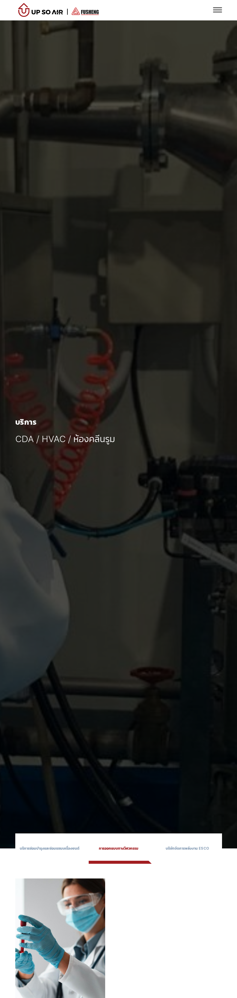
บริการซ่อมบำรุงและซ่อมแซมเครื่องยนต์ (49, 848)
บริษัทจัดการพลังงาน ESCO (187, 848)
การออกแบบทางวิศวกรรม (118, 848)
